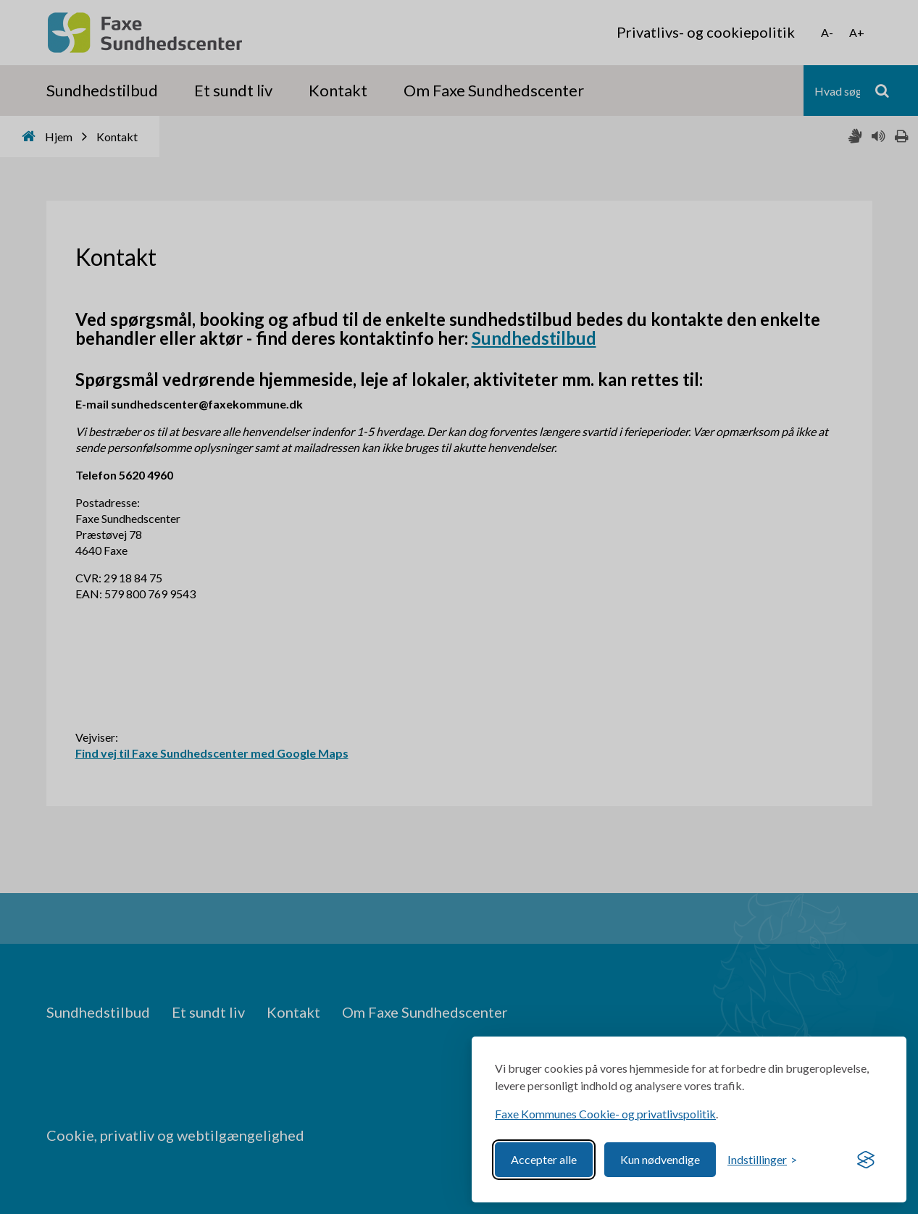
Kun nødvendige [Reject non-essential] (660, 1159)
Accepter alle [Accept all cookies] (544, 1159)
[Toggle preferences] (762, 1159)
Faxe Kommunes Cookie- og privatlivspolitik (605, 1114)
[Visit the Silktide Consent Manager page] (865, 1159)
